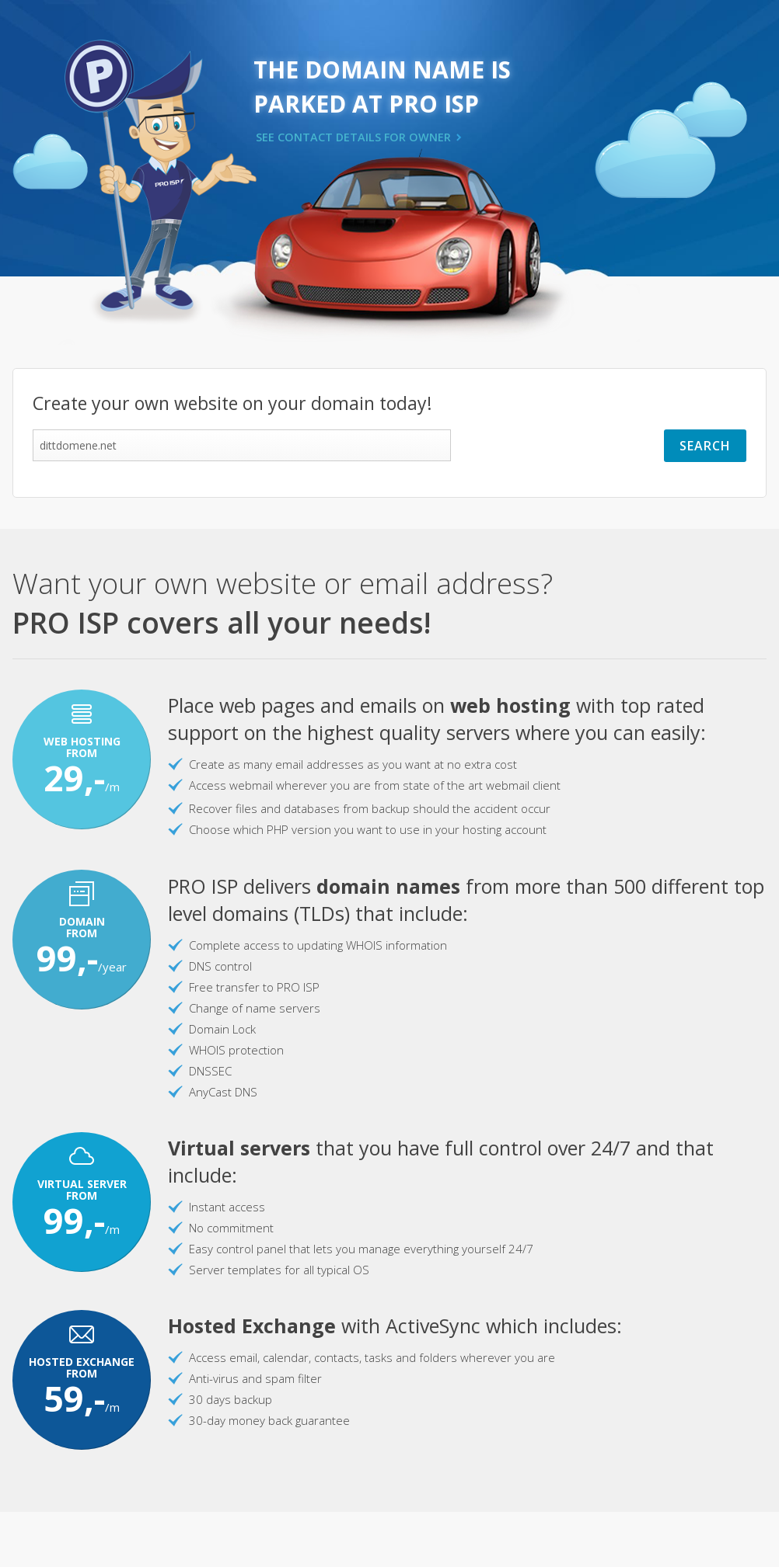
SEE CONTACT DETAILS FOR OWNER (353, 137)
